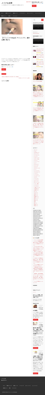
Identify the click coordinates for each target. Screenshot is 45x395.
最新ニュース (15, 13)
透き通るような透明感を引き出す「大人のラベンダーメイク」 (38, 271)
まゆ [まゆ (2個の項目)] (36, 211)
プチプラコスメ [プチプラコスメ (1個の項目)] (35, 220)
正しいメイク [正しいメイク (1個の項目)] (35, 232)
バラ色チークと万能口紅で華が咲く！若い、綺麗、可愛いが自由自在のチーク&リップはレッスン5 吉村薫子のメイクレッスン (38, 261)
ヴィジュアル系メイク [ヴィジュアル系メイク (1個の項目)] (36, 227)
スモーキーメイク (37, 168)
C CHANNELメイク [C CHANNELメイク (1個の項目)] (35, 210)
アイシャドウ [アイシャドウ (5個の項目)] (39, 211)
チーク (35, 169)
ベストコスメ (15, 15)
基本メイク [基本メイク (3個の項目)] (34, 231)
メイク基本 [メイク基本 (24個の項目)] (39, 224)
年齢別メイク (4, 15)
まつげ (35, 151)
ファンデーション (37, 175)
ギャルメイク (36, 164)
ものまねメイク (36, 152)
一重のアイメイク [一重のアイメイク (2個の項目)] (35, 228)
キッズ (35, 162)
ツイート (34, 292)
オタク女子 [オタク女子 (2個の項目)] (38, 214)
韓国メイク (36, 204)
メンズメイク (36, 184)
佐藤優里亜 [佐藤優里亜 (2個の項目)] (39, 228)
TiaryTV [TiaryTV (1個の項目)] (34, 211)
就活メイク (36, 195)
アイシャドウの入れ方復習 (38, 239)
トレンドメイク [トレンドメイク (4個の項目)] (35, 218)
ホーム (2, 13)
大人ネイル (36, 192)
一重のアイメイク (37, 187)
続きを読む (35, 319)
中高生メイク (36, 190)
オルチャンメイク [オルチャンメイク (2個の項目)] (35, 215)
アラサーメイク (36, 157)
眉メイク (35, 203)
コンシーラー (36, 165)
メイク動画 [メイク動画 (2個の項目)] (41, 223)
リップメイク (36, 186)
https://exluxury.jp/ (36, 33)
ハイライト (36, 173)
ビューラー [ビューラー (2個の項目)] (37, 219)
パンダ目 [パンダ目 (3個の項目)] (34, 219)
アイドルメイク (36, 155)
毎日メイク (36, 199)
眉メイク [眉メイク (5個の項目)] (38, 233)
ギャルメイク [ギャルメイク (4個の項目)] (40, 215)
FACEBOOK (35, 285)
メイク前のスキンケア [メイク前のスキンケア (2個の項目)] (36, 223)
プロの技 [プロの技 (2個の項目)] (39, 220)
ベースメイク (22, 13)
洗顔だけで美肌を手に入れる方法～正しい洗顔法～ (10, 76)
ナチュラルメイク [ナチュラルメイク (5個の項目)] (40, 218)
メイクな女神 (6, 3)
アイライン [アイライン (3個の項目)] (34, 214)
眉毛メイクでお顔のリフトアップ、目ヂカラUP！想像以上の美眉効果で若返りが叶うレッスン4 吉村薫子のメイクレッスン (38, 254)
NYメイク (35, 149)
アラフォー (36, 160)
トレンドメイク (38, 13)
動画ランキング (8, 13)
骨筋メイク (36, 205)
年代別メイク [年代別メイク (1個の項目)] (38, 231)
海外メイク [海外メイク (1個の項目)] (38, 232)
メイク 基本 (36, 183)
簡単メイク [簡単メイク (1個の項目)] (41, 233)
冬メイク (35, 191)
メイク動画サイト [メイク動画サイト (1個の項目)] (35, 224)
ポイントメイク (30, 13)
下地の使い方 (36, 188)
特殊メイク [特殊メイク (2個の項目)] (34, 233)
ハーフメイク (36, 174)
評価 (32, 3)
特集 (9, 15)
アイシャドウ (36, 153)
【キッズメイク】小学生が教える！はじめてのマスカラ (39, 50)
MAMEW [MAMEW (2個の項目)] (40, 210)
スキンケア (36, 166)
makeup (41, 306)
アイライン (36, 156)
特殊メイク (36, 200)
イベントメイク (36, 161)
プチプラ (35, 177)
